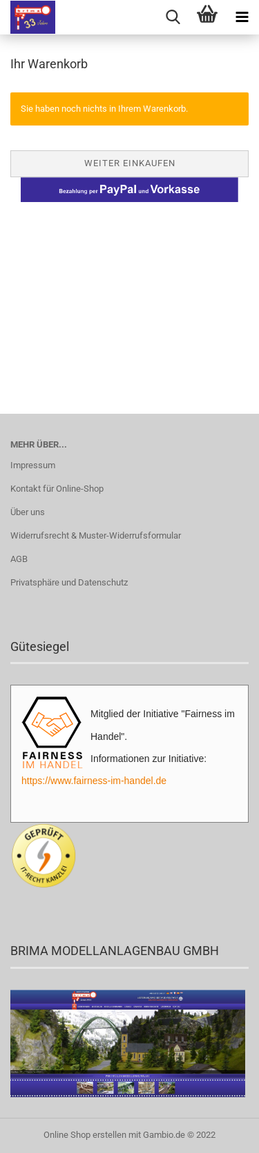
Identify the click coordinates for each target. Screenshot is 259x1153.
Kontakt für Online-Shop (57, 488)
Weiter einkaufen (129, 163)
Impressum (32, 465)
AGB (19, 559)
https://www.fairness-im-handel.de (93, 780)
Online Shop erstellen (85, 1135)
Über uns (27, 512)
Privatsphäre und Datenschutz (69, 582)
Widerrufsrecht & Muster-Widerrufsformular (95, 535)
